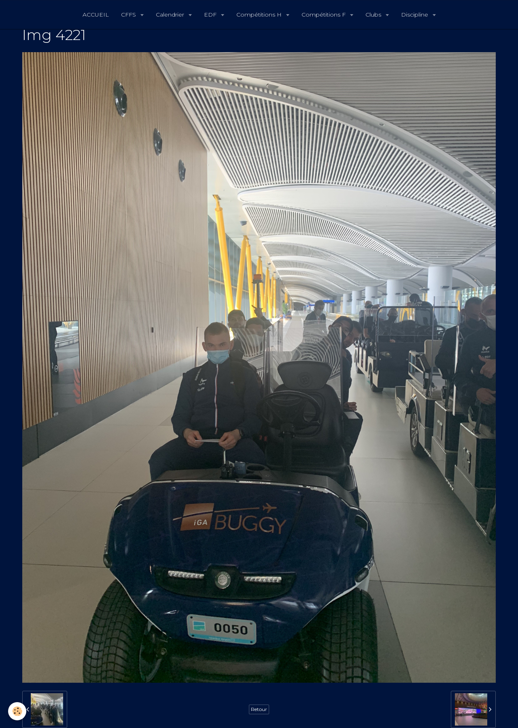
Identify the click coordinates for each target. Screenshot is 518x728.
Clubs (374, 14)
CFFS (129, 14)
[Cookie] (17, 711)
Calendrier (171, 14)
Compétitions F (324, 14)
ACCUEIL (96, 14)
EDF (211, 14)
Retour (259, 709)
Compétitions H (259, 14)
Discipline (415, 14)
